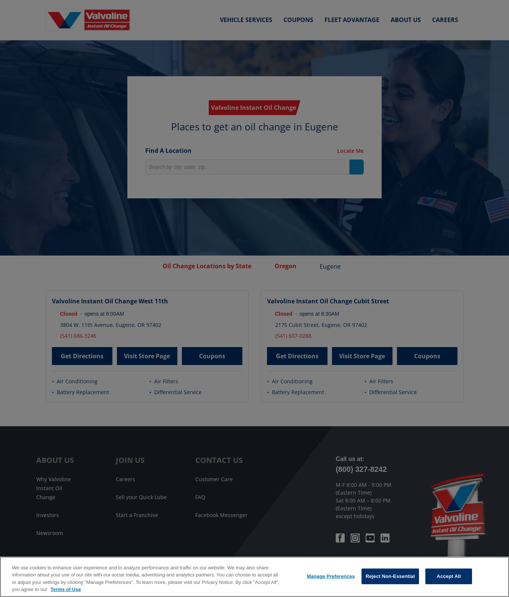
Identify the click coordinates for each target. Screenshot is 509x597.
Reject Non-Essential (390, 576)
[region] (254, 577)
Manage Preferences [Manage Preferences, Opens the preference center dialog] (331, 576)
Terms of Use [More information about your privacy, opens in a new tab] (65, 589)
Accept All (449, 576)
